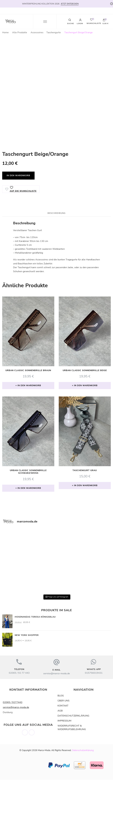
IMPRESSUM (64, 757)
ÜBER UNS (63, 737)
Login (80, 21)
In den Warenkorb (18, 211)
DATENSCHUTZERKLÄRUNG (73, 752)
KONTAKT (63, 742)
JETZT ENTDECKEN (70, 3)
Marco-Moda (44, 786)
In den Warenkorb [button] (29, 421)
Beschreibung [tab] (56, 249)
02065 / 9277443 (12, 738)
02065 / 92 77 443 (19, 709)
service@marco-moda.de (56, 709)
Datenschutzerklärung (83, 786)
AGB (60, 747)
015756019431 (94, 709)
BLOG (61, 732)
